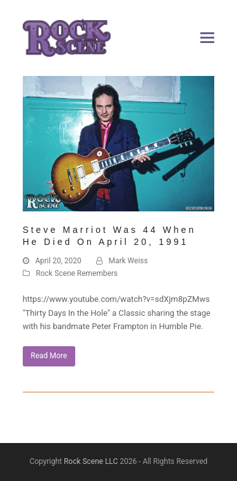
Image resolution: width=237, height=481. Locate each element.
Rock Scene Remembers (77, 273)
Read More (49, 355)
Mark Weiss (128, 260)
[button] (207, 37)
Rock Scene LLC (91, 461)
